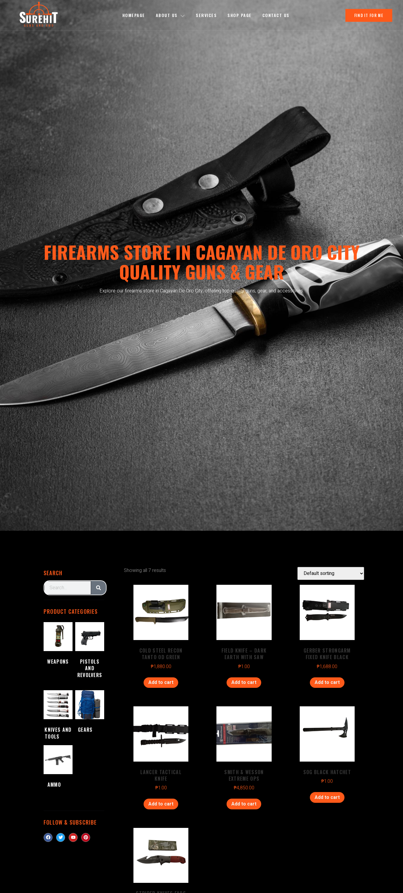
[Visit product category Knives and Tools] (58, 716)
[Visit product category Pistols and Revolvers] (89, 655)
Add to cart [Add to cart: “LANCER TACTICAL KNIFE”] (160, 804)
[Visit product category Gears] (89, 712)
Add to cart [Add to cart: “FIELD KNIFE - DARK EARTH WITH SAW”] (243, 682)
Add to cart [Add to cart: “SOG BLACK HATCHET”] (327, 797)
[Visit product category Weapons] (58, 648)
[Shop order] (330, 573)
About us (170, 15)
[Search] (98, 588)
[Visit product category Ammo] (58, 767)
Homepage (133, 15)
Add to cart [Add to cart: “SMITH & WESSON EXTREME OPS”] (243, 804)
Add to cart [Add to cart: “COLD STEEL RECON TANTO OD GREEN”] (160, 682)
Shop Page (239, 15)
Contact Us (276, 15)
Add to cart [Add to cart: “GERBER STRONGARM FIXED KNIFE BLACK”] (327, 682)
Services (206, 15)
